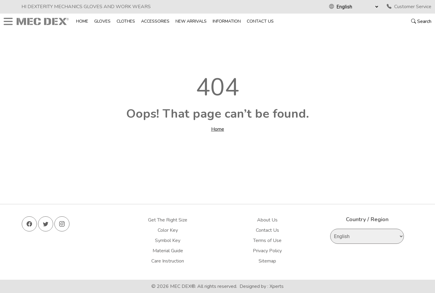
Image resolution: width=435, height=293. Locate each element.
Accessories (155, 21)
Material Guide (168, 250)
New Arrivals (191, 21)
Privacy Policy (267, 250)
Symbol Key (167, 240)
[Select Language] (357, 6)
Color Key (168, 230)
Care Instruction (167, 261)
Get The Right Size (167, 220)
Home (82, 21)
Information (227, 21)
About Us (267, 220)
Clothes (126, 21)
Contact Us (260, 21)
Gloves (102, 21)
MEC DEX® (182, 286)
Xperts (276, 286)
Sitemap (267, 261)
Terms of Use (267, 240)
